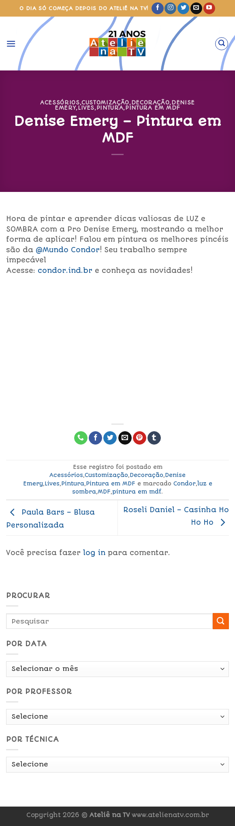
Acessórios (59, 102)
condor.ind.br (65, 270)
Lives (86, 107)
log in (94, 553)
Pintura (110, 107)
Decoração (150, 102)
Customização (105, 102)
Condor (184, 483)
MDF (104, 491)
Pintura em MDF (152, 107)
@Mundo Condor (68, 250)
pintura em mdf (136, 491)
